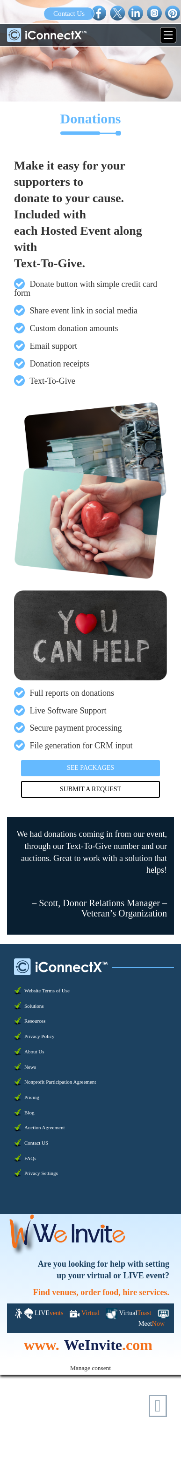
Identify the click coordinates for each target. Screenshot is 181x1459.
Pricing (31, 1097)
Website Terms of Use (47, 990)
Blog (29, 1112)
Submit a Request (90, 789)
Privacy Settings (41, 1173)
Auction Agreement (44, 1127)
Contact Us (69, 13)
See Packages (90, 767)
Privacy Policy (39, 1036)
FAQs (30, 1158)
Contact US (36, 1143)
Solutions (34, 1006)
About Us (34, 1051)
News (30, 1067)
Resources (34, 1021)
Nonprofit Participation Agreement (60, 1082)
